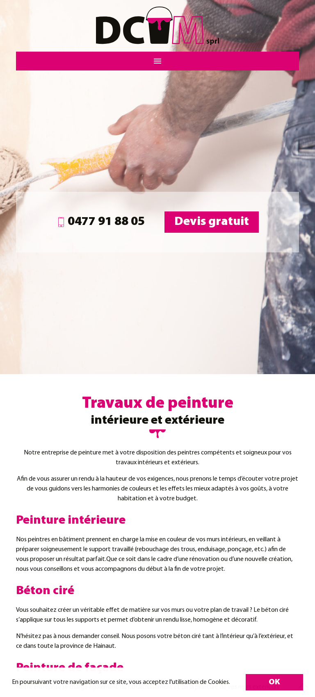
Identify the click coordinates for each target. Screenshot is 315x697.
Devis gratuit (211, 222)
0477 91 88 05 (100, 222)
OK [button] (274, 682)
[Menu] (157, 61)
